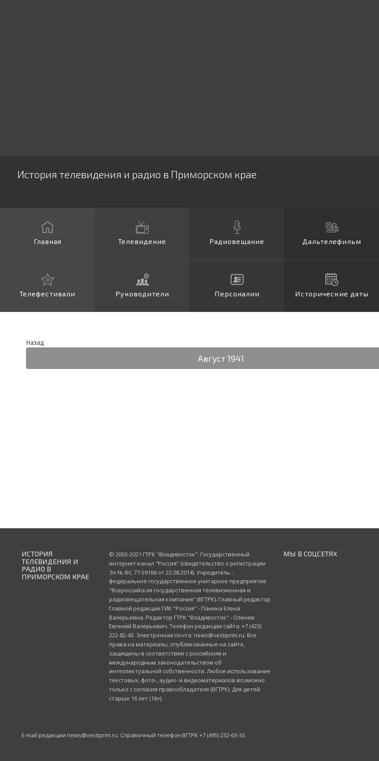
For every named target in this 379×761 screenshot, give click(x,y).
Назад (35, 342)
